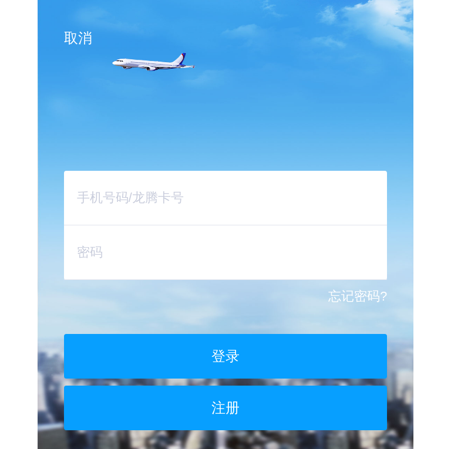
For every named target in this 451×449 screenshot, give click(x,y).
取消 (78, 38)
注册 (225, 408)
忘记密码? (357, 296)
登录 (225, 356)
